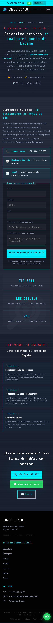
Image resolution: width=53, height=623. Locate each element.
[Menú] (48, 9)
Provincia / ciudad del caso (20, 222)
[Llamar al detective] (16, 3)
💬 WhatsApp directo (26, 485)
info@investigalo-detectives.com (23, 597)
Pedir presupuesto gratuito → (26, 254)
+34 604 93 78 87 (17, 592)
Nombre (10, 189)
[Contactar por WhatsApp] (29, 3)
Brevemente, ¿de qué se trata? (21, 233)
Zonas (20, 23)
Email (9, 211)
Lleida (6, 564)
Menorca (6, 569)
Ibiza (5, 579)
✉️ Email (26, 494)
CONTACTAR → (39, 3)
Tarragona (7, 554)
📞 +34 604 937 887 (26, 475)
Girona (6, 559)
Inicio (13, 23)
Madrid (6, 574)
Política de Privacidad (20, 619)
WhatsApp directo (17, 601)
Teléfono (10, 200)
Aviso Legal (38, 619)
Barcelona (7, 549)
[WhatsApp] (47, 616)
